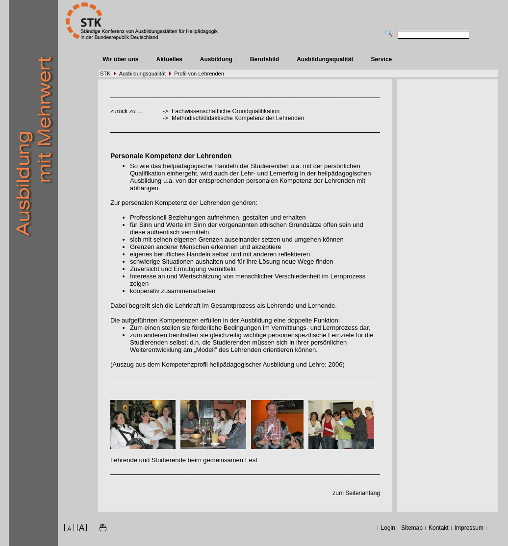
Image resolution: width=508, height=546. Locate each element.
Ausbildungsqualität (325, 59)
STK (105, 73)
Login (388, 527)
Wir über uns (120, 59)
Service (381, 59)
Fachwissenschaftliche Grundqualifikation (225, 111)
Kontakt (439, 527)
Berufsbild (264, 59)
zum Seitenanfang (356, 493)
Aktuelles (169, 59)
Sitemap (412, 527)
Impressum (469, 527)
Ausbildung (216, 59)
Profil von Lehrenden (199, 73)
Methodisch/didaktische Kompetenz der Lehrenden (238, 118)
